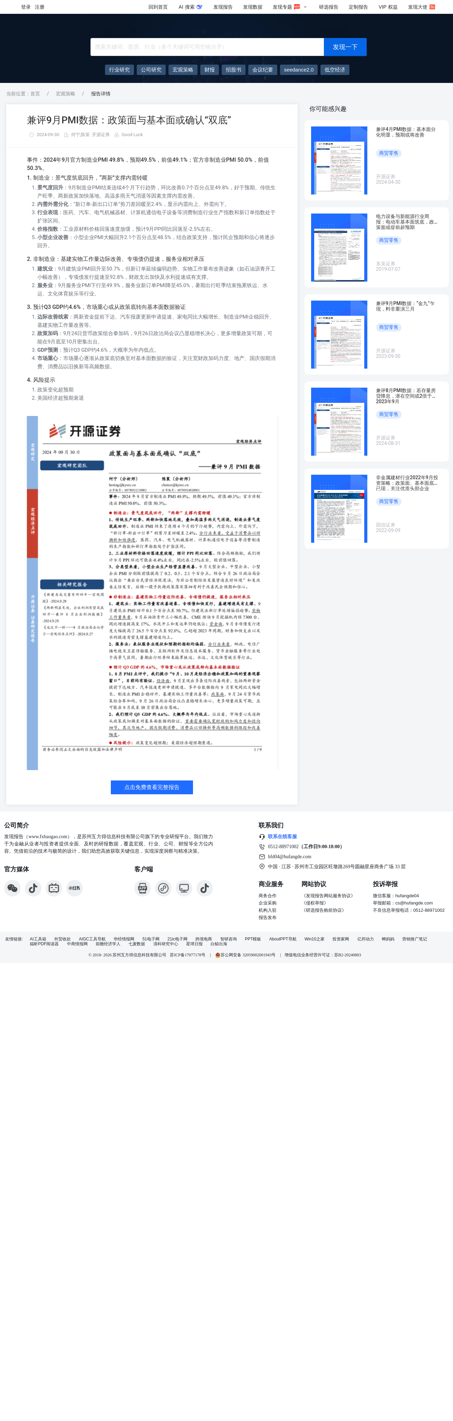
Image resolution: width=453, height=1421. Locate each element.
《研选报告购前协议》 (323, 910)
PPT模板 (253, 939)
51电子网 (150, 939)
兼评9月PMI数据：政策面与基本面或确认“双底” (129, 120)
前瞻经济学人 (108, 944)
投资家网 (340, 939)
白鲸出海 (219, 944)
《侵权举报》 (314, 903)
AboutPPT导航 (283, 939)
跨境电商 (203, 939)
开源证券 (101, 134)
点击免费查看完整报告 (152, 787)
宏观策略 (65, 93)
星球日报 (194, 944)
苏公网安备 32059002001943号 (246, 955)
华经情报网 (124, 939)
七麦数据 (136, 944)
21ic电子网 (177, 939)
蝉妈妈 (388, 939)
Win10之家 (315, 939)
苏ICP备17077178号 (187, 955)
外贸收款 (62, 939)
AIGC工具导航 (92, 939)
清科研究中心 (165, 944)
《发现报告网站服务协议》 (328, 895)
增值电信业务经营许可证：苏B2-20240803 (323, 955)
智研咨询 (228, 939)
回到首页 (158, 7)
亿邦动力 (365, 939)
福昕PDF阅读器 (44, 944)
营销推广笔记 (414, 939)
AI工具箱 (38, 939)
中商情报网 (77, 944)
